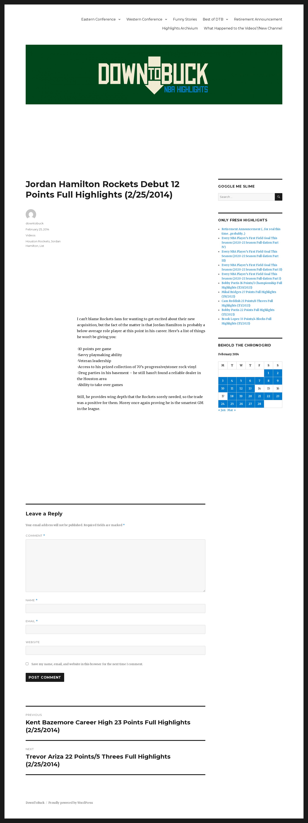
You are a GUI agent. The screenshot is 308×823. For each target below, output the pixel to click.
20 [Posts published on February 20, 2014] (250, 396)
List (42, 245)
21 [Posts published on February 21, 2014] (259, 396)
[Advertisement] (154, 147)
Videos (30, 235)
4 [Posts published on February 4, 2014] (232, 381)
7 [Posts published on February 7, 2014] (259, 381)
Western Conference (144, 19)
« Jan (221, 410)
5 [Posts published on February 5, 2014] (241, 381)
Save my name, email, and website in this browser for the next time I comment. (87, 664)
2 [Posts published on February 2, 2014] (277, 373)
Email (32, 621)
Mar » (231, 410)
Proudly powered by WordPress (70, 803)
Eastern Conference (98, 19)
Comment (35, 535)
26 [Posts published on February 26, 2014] (241, 404)
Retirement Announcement (258, 19)
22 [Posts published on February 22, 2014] (268, 396)
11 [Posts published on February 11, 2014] (232, 388)
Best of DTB (213, 19)
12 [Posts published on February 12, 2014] (241, 388)
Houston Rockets (38, 241)
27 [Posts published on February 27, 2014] (250, 404)
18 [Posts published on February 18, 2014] (232, 396)
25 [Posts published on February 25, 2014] (232, 404)
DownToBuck (35, 803)
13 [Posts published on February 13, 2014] (250, 388)
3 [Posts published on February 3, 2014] (223, 381)
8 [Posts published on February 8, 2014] (269, 381)
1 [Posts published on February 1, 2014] (268, 373)
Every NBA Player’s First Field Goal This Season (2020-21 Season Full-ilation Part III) (250, 256)
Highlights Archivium (180, 28)
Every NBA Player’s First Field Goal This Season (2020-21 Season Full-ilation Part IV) (250, 242)
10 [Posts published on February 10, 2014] (222, 388)
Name (32, 600)
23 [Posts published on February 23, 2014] (277, 396)
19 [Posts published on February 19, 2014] (241, 396)
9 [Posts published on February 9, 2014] (278, 381)
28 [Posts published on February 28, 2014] (259, 404)
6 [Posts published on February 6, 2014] (250, 381)
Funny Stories (185, 19)
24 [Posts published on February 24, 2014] (223, 404)
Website (33, 642)
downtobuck (35, 223)
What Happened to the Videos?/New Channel (243, 28)
